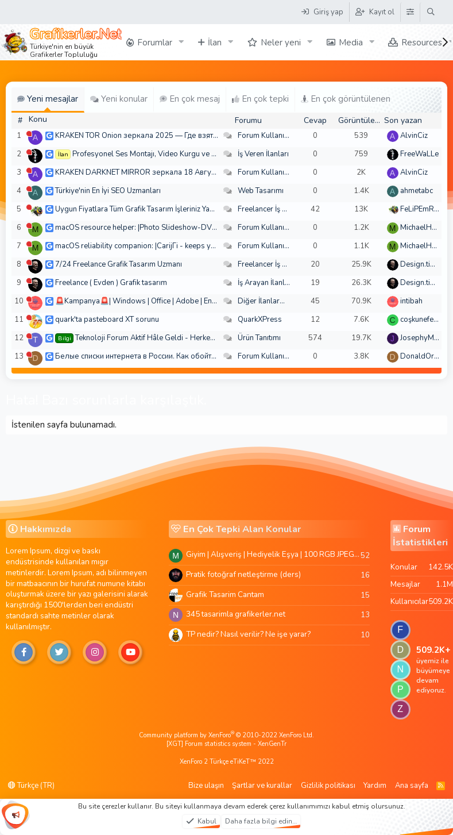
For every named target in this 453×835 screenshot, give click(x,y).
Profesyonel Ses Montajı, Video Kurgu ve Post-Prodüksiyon (172, 154)
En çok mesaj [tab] (190, 99)
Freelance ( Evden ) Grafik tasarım (111, 283)
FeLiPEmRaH (422, 209)
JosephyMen (421, 338)
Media (351, 42)
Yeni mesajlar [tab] (47, 99)
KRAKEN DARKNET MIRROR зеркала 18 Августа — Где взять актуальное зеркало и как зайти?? (220, 172)
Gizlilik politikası (328, 785)
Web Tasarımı (261, 191)
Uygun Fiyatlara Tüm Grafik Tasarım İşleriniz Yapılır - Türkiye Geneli (166, 209)
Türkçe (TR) (31, 785)
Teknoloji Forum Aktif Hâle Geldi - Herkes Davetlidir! (163, 338)
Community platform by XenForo (226, 735)
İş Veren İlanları (263, 154)
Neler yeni (281, 42)
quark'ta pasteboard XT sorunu (107, 319)
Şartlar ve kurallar (262, 785)
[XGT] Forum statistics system (226, 744)
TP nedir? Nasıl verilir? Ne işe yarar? (248, 634)
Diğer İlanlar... (261, 301)
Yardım (374, 785)
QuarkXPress (260, 319)
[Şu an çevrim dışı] (29, 133)
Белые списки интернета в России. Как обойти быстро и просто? (166, 356)
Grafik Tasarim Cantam (225, 594)
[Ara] (431, 12)
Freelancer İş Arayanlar (276, 209)
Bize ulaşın (206, 785)
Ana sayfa (411, 785)
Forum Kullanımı (265, 135)
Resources (421, 42)
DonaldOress (423, 356)
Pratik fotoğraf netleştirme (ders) (243, 574)
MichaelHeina (423, 227)
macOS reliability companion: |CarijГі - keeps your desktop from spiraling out (184, 246)
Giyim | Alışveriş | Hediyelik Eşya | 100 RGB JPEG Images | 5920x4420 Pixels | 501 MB (273, 554)
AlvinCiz (414, 135)
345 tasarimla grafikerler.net (235, 614)
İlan (215, 42)
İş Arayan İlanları (265, 283)
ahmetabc (416, 191)
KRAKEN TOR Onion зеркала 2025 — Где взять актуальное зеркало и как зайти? (194, 135)
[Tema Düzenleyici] (410, 12)
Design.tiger (421, 264)
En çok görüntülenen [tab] (345, 99)
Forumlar (154, 42)
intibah (411, 301)
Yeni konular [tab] (119, 99)
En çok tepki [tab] (260, 99)
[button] (181, 42)
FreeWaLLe (419, 154)
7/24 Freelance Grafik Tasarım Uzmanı (118, 264)
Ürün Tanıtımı (259, 338)
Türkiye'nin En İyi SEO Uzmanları (108, 191)
